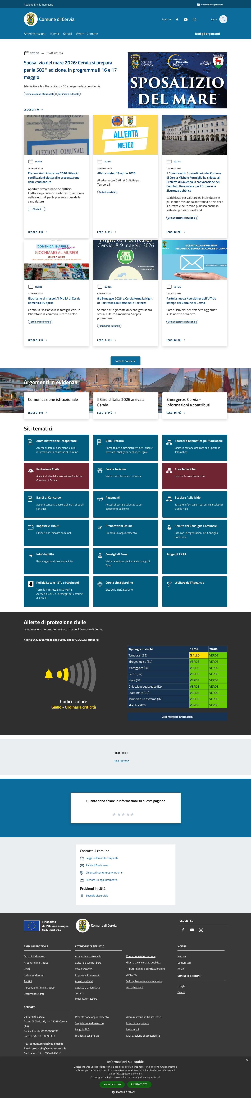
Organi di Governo (34, 956)
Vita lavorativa (83, 969)
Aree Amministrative (36, 963)
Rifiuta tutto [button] (139, 1084)
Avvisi (181, 969)
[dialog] (125, 1077)
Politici (28, 981)
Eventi (181, 992)
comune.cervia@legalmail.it (46, 1043)
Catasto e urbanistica (87, 987)
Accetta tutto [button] (112, 1084)
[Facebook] (175, 19)
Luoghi (181, 986)
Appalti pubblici (84, 981)
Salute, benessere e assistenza (144, 981)
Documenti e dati (34, 994)
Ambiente (132, 975)
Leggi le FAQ (82, 1029)
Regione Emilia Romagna (38, 4)
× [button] (247, 1060)
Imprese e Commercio (87, 975)
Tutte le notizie (125, 361)
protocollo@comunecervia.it (49, 1048)
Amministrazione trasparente (143, 1017)
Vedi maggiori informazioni (177, 717)
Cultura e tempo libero (88, 963)
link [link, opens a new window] (159, 1077)
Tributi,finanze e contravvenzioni (145, 969)
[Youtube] (183, 19)
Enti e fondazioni (34, 975)
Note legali (132, 1029)
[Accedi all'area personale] (209, 5)
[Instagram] (192, 19)
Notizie (34, 53)
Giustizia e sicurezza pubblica (143, 962)
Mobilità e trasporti (86, 998)
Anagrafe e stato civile (88, 956)
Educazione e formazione (141, 956)
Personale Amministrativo (39, 987)
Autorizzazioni (134, 987)
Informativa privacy (137, 1023)
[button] (125, 1092)
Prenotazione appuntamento (92, 1017)
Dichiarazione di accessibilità (143, 1035)
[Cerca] (223, 19)
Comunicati (184, 963)
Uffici (27, 969)
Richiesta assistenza (87, 1035)
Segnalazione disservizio (89, 1023)
